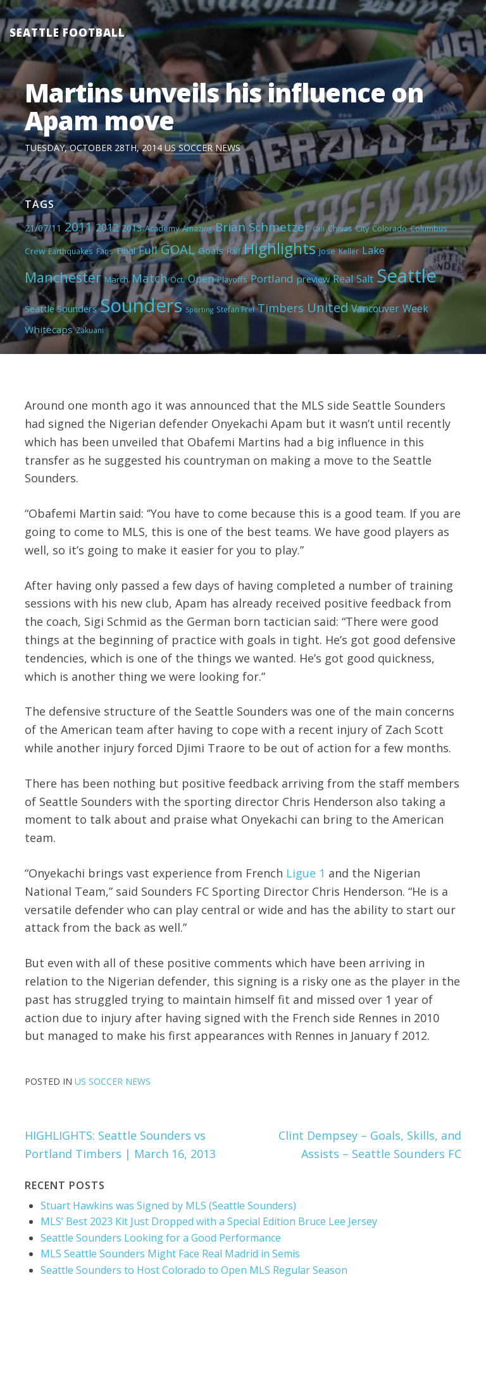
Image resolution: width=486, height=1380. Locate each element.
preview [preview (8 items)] (313, 278)
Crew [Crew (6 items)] (35, 251)
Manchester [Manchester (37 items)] (63, 277)
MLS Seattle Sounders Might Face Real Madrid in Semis (170, 1254)
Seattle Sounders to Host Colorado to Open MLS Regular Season (193, 1270)
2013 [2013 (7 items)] (132, 228)
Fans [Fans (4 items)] (104, 251)
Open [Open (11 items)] (201, 279)
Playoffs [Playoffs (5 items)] (232, 279)
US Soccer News (202, 148)
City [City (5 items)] (362, 228)
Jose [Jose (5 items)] (327, 251)
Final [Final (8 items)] (125, 250)
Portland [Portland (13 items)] (272, 278)
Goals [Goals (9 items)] (210, 250)
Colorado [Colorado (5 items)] (389, 228)
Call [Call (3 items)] (319, 228)
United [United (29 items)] (327, 307)
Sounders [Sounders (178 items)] (141, 305)
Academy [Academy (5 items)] (162, 228)
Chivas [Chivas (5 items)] (340, 228)
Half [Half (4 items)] (233, 251)
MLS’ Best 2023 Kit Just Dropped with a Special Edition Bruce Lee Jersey (208, 1221)
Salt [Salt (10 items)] (364, 279)
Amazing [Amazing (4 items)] (197, 228)
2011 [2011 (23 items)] (78, 226)
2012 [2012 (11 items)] (107, 228)
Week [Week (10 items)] (415, 308)
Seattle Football (67, 32)
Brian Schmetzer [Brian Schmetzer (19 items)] (262, 227)
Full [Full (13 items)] (148, 250)
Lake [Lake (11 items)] (373, 250)
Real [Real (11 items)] (343, 279)
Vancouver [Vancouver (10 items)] (375, 308)
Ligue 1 (305, 873)
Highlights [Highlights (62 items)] (280, 248)
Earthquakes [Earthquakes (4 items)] (70, 251)
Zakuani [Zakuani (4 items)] (90, 330)
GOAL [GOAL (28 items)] (178, 249)
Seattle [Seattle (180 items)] (407, 275)
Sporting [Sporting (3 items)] (199, 309)
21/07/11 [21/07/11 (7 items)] (43, 228)
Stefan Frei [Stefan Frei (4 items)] (235, 309)
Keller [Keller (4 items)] (349, 251)
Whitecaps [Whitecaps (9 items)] (49, 329)
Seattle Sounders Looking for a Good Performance (160, 1238)
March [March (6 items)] (116, 279)
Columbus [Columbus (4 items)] (428, 228)
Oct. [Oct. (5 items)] (177, 279)
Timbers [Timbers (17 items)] (281, 307)
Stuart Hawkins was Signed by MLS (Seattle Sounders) (168, 1205)
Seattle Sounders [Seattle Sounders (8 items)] (61, 308)
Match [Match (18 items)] (149, 278)
